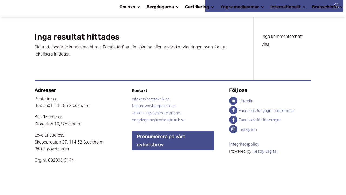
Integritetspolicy (244, 144)
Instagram (248, 129)
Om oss (127, 7)
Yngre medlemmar (239, 7)
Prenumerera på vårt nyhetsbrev (161, 141)
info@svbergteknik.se (151, 99)
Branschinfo (325, 7)
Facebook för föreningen (260, 120)
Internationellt (285, 7)
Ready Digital (265, 151)
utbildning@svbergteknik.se (156, 112)
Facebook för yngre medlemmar (267, 110)
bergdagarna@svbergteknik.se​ (158, 120)
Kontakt (139, 90)
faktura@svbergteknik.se (154, 105)
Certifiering (197, 7)
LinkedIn (246, 101)
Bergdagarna (160, 7)
